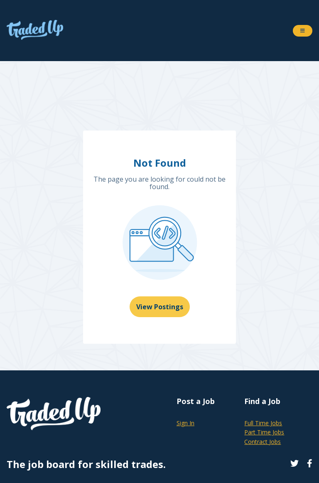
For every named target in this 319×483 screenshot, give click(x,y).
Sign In (185, 423)
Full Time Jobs (263, 423)
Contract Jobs (262, 442)
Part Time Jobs (264, 432)
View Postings (159, 306)
